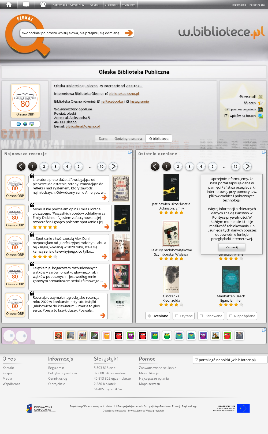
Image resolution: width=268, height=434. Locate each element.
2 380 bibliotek (105, 383)
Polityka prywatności (63, 373)
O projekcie (56, 383)
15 (235, 166)
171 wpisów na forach (243, 116)
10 (101, 166)
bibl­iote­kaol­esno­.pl (124, 93)
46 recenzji (251, 96)
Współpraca (11, 383)
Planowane (213, 315)
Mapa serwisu (149, 383)
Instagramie (139, 101)
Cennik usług (57, 378)
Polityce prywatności (229, 217)
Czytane (186, 315)
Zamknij (232, 247)
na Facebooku (111, 101)
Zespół (8, 373)
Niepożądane (244, 315)
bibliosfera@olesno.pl (82, 126)
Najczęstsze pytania (154, 378)
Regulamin (56, 367)
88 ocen (253, 103)
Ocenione (160, 315)
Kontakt (8, 367)
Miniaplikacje (149, 373)
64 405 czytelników (108, 389)
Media (7, 378)
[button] (103, 138)
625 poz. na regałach (244, 109)
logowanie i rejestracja (248, 4)
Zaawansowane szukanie (157, 367)
